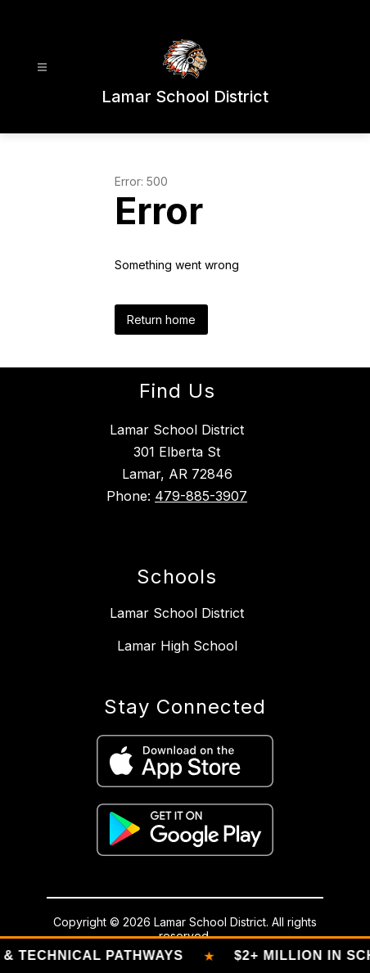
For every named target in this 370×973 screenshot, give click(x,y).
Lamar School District (177, 613)
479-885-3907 (201, 496)
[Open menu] (42, 67)
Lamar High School (177, 645)
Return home (161, 320)
